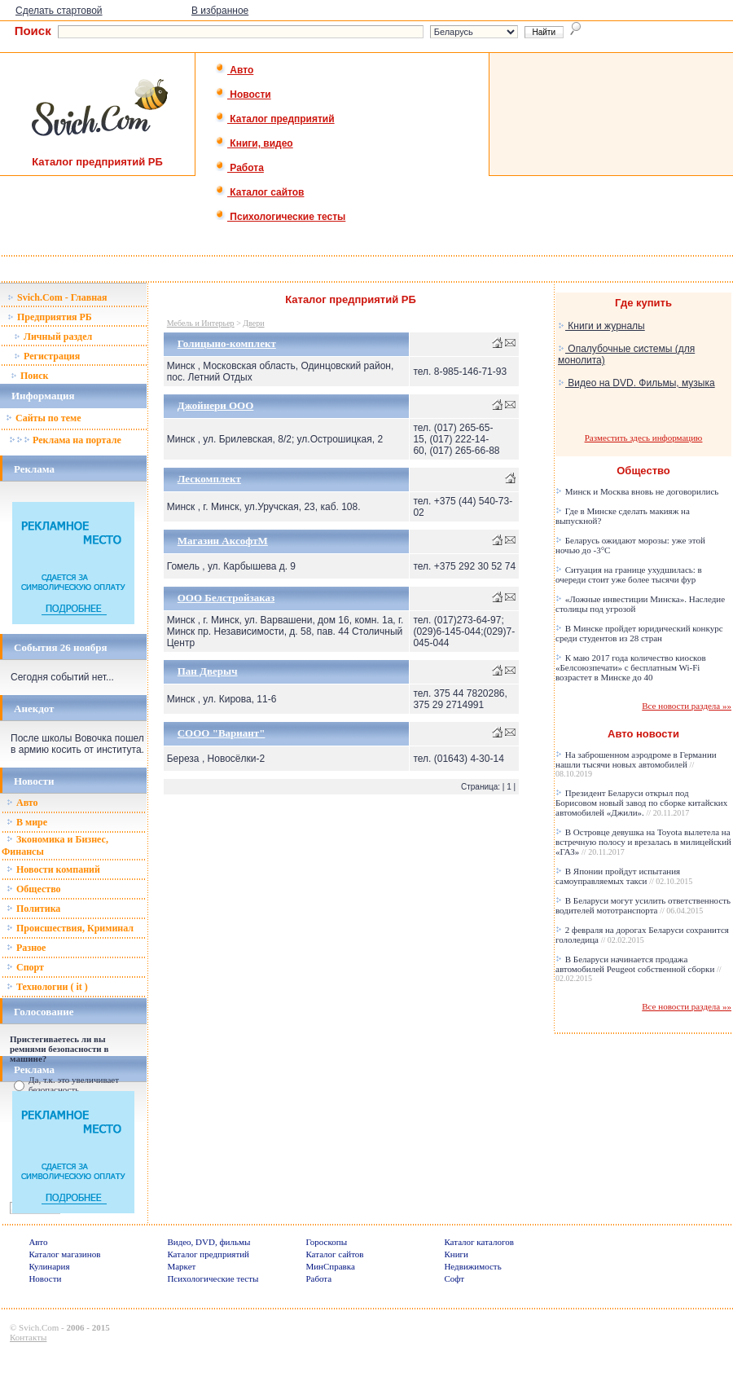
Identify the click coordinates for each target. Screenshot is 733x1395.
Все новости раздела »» (686, 706)
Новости (243, 94)
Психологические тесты (280, 216)
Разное (26, 947)
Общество (34, 889)
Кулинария (49, 1266)
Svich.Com (39, 1327)
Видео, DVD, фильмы (208, 1242)
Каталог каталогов (479, 1242)
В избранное (219, 10)
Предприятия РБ (49, 317)
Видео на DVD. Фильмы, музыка (636, 383)
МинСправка (329, 1266)
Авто (234, 70)
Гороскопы (326, 1242)
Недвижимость (472, 1266)
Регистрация (47, 356)
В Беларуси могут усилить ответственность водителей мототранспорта (643, 905)
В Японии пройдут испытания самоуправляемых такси (623, 876)
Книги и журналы (601, 326)
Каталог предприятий (275, 119)
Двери (253, 323)
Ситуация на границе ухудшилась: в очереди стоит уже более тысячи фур (628, 574)
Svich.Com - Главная (57, 297)
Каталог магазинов (64, 1254)
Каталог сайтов (259, 192)
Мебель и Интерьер (201, 323)
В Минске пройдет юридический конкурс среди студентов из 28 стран (639, 633)
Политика (33, 908)
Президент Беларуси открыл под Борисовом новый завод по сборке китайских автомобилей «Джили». (641, 802)
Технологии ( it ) (47, 986)
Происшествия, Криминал (70, 928)
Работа (239, 168)
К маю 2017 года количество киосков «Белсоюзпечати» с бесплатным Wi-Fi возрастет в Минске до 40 (630, 667)
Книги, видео (254, 143)
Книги (456, 1254)
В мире (27, 822)
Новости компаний (53, 869)
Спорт (25, 967)
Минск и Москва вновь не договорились (636, 491)
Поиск (30, 375)
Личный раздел (53, 336)
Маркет (181, 1266)
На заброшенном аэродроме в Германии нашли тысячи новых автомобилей (636, 764)
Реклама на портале (64, 440)
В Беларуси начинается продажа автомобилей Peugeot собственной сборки (638, 968)
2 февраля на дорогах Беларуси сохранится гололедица (642, 934)
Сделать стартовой (59, 10)
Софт (454, 1278)
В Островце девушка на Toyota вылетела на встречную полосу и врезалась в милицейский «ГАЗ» (643, 841)
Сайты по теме (43, 418)
